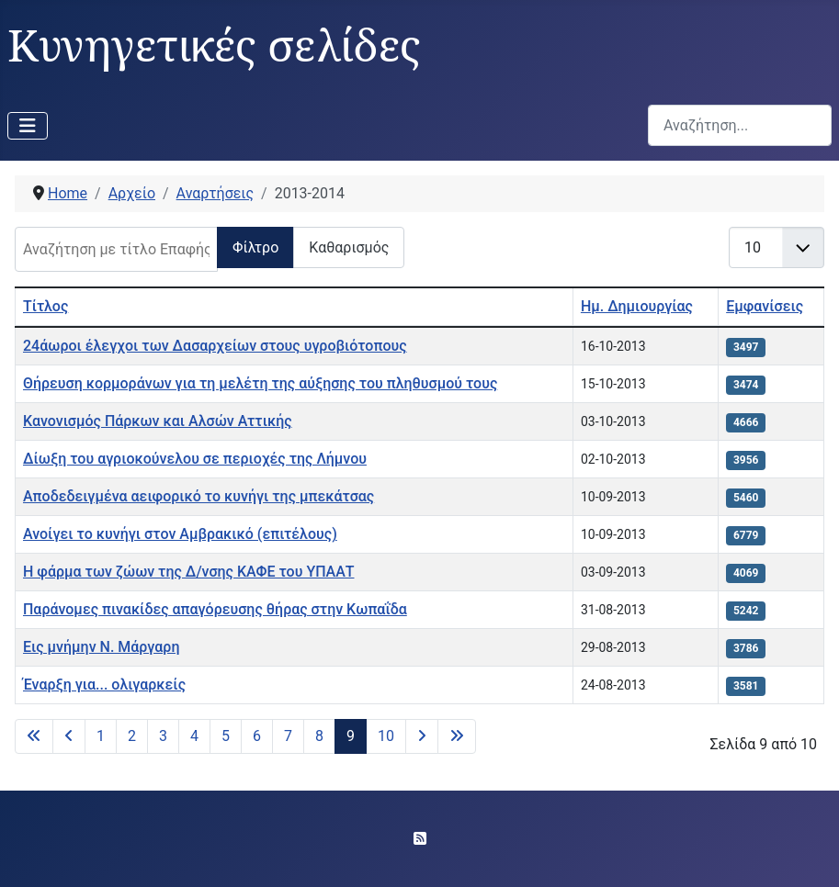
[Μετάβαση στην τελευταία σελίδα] (456, 736)
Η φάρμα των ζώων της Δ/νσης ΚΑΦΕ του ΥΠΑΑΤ (189, 571)
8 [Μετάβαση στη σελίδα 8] (319, 736)
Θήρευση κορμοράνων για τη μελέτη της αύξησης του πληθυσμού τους (260, 383)
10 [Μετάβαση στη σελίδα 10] (386, 736)
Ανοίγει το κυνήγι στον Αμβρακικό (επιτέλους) (180, 534)
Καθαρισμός (349, 247)
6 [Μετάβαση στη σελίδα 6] (257, 736)
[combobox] (740, 125)
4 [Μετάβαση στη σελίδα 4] (194, 736)
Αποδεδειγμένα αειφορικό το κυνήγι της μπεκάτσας (198, 496)
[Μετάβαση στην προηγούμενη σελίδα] (68, 736)
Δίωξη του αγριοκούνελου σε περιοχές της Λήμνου (195, 458)
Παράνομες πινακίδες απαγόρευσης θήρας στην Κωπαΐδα (215, 609)
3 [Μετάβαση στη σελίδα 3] (163, 736)
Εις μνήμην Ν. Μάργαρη (101, 647)
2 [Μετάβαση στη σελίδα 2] (132, 736)
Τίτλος (45, 306)
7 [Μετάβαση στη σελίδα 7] (288, 736)
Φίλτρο (255, 247)
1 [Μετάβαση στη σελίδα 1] (100, 736)
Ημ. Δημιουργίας (637, 306)
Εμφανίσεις (764, 306)
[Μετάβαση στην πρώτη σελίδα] (34, 736)
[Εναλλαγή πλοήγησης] (27, 126)
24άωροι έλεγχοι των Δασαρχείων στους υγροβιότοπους (215, 345)
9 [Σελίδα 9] (350, 736)
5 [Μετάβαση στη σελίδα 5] (225, 736)
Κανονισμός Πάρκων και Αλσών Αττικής (157, 421)
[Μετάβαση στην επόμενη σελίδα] (421, 736)
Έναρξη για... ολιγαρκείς (104, 684)
